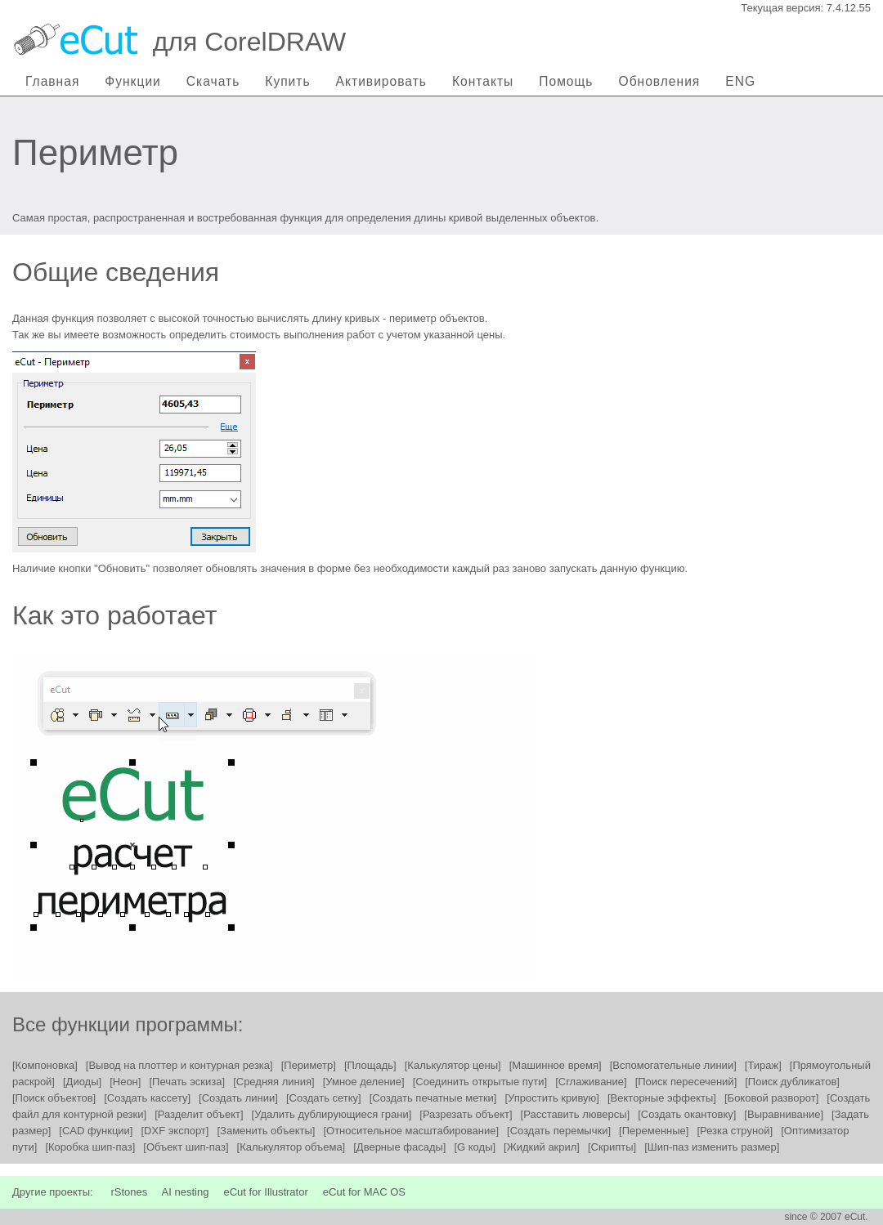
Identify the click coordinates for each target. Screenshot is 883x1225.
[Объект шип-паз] (185, 1147)
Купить (287, 81)
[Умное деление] (364, 1081)
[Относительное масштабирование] (411, 1130)
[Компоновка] (45, 1065)
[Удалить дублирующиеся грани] (332, 1114)
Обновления (660, 81)
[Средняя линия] (274, 1081)
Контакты (482, 81)
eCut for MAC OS (364, 1192)
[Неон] (125, 1081)
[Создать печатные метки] (433, 1098)
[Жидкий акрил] (542, 1147)
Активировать (381, 81)
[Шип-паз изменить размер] (711, 1147)
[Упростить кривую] (551, 1098)
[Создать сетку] (323, 1098)
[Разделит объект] (199, 1114)
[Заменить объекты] (266, 1130)
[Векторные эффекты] (661, 1098)
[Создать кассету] (147, 1098)
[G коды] (474, 1147)
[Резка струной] (735, 1130)
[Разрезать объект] (465, 1114)
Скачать (213, 81)
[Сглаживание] (591, 1081)
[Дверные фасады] (399, 1147)
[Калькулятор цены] (453, 1065)
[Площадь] (370, 1065)
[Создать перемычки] (559, 1130)
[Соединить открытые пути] (480, 1081)
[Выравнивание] (783, 1114)
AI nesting (185, 1192)
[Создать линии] (238, 1098)
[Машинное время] (555, 1065)
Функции (132, 81)
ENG (740, 81)
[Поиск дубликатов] (792, 1081)
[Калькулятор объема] (291, 1147)
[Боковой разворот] (771, 1098)
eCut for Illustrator (265, 1192)
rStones (128, 1192)
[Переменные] (653, 1130)
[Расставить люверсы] (575, 1114)
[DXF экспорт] (174, 1130)
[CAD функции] (95, 1130)
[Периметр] (308, 1065)
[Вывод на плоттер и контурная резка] (179, 1065)
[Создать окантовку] (687, 1114)
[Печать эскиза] (187, 1081)
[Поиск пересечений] (686, 1081)
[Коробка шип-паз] (90, 1147)
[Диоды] (82, 1081)
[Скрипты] (612, 1147)
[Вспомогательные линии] (673, 1065)
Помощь (566, 81)
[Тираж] (763, 1065)
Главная (52, 81)
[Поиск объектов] (54, 1098)
